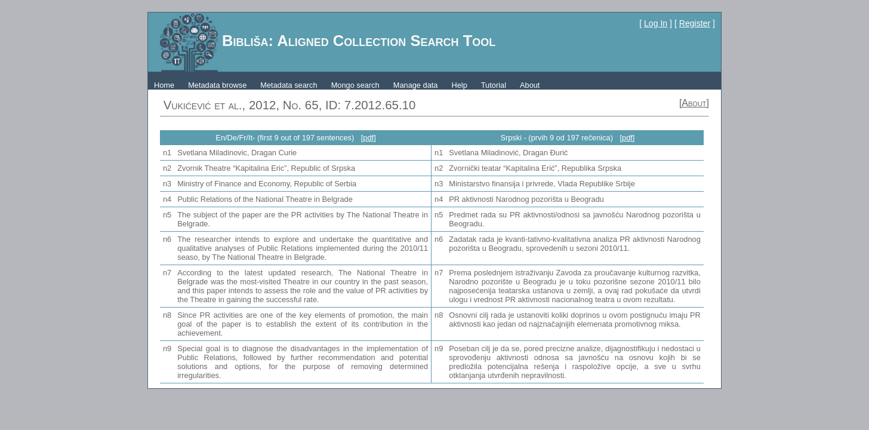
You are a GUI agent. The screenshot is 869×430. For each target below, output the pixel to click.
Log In (655, 23)
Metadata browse (217, 85)
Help (459, 85)
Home (164, 85)
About (530, 85)
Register (694, 23)
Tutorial (493, 85)
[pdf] (368, 137)
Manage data (415, 85)
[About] (694, 103)
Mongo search (355, 85)
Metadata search (288, 85)
